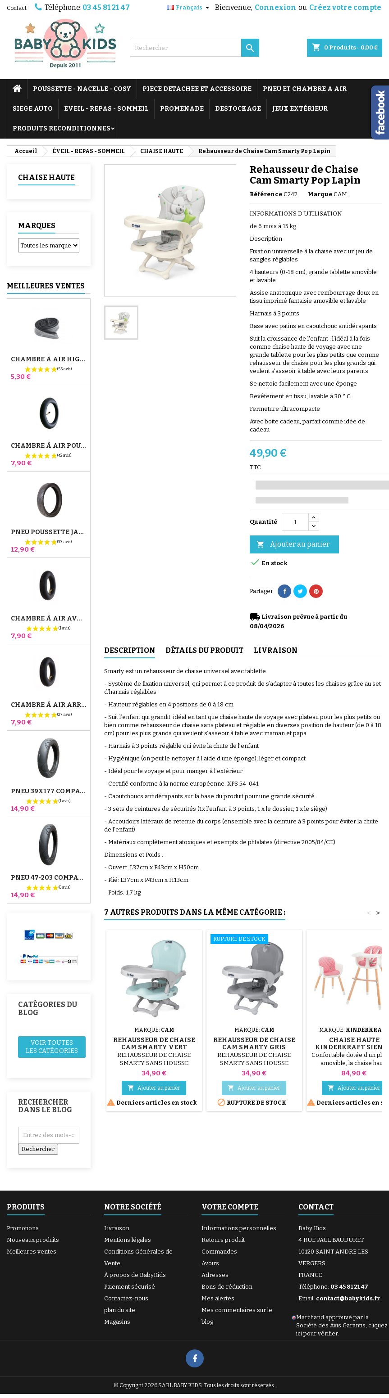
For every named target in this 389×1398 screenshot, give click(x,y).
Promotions (23, 1228)
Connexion (275, 7)
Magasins (117, 1321)
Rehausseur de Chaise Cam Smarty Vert (154, 1043)
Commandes (219, 1251)
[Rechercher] (195, 48)
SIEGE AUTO (33, 108)
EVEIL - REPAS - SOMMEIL (106, 108)
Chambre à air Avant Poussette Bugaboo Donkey (49, 618)
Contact (17, 8)
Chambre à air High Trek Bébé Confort (49, 359)
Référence (266, 194)
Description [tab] (129, 650)
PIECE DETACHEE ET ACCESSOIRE (197, 89)
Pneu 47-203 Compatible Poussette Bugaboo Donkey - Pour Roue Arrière (49, 877)
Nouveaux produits (33, 1239)
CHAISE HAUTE (46, 177)
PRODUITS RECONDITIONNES (61, 128)
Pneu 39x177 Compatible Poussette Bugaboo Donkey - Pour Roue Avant (49, 791)
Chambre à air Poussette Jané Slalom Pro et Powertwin (49, 446)
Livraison (116, 1228)
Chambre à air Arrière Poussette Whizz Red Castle (49, 705)
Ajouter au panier (293, 544)
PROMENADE (182, 108)
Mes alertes (217, 1298)
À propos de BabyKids (135, 1275)
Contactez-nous (126, 1298)
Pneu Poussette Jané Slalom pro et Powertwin (49, 532)
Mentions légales (127, 1239)
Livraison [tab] (275, 650)
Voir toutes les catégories (52, 1047)
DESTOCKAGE (238, 108)
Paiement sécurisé (129, 1286)
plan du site (119, 1310)
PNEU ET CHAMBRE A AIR (305, 89)
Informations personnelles (238, 1228)
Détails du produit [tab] (204, 650)
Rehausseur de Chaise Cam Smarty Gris (254, 1043)
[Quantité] (295, 522)
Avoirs (210, 1263)
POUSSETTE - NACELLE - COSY (82, 89)
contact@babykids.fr (348, 1298)
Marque (320, 194)
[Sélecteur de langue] (189, 7)
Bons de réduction (226, 1286)
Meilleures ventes (31, 1251)
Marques (36, 225)
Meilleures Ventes (46, 286)
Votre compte (229, 1207)
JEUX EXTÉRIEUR (300, 108)
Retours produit (223, 1239)
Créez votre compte (345, 7)
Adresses (215, 1275)
